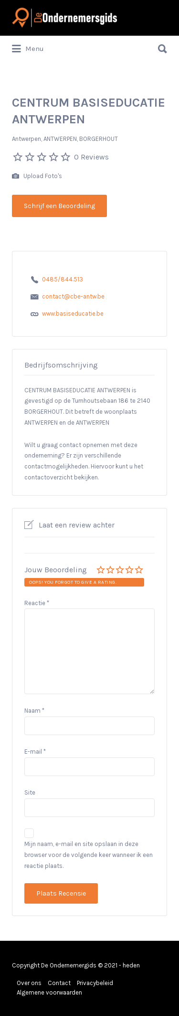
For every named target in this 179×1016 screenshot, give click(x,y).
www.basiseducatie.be (73, 313)
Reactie (36, 603)
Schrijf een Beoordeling (59, 206)
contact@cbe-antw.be (73, 296)
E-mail (35, 751)
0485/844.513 (62, 279)
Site (29, 792)
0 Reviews (91, 156)
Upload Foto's (37, 176)
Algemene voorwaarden (49, 992)
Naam (34, 710)
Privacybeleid (95, 982)
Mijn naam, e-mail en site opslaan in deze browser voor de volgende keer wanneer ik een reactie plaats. (88, 854)
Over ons (29, 982)
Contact (59, 982)
